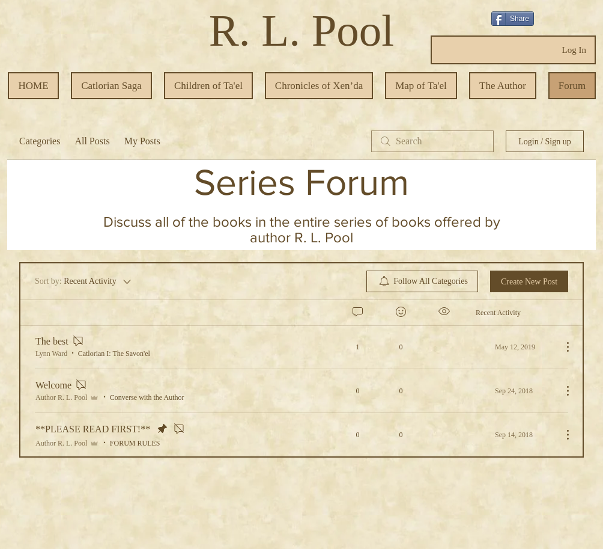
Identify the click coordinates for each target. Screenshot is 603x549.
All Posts (91, 141)
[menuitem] (422, 281)
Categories (39, 141)
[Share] (512, 18)
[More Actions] (561, 347)
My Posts (142, 141)
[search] (432, 141)
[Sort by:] (84, 281)
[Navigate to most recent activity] (514, 347)
